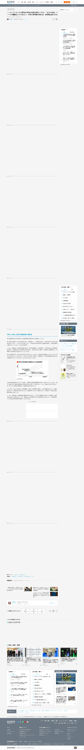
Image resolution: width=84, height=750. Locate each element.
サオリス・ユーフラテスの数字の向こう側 (42, 676)
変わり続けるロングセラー (68, 306)
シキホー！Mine (22, 736)
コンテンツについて (71, 731)
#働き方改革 (21, 574)
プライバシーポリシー (22, 744)
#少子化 (15, 574)
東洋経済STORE (23, 733)
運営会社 (20, 741)
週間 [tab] (72, 289)
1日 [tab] (64, 289)
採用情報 (25, 741)
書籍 (51, 2)
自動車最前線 (65, 300)
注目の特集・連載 (64, 323)
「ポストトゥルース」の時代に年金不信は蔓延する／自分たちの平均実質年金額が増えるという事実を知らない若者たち (41, 594)
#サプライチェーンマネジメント (67, 347)
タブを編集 (74, 5)
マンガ (36, 2)
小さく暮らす (65, 297)
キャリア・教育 (23, 5)
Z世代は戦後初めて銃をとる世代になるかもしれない (70, 358)
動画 (33, 2)
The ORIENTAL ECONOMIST (25, 729)
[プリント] (56, 19)
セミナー (41, 2)
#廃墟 (67, 345)
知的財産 (29, 744)
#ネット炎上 (63, 345)
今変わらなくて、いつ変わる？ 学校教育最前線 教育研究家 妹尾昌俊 (69, 309)
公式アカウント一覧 (32, 741)
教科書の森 (57, 733)
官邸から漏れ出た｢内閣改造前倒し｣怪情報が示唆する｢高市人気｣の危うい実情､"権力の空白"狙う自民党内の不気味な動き (15, 660)
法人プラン (69, 735)
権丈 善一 (11, 19)
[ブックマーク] (53, 19)
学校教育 (8, 729)
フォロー (25, 19)
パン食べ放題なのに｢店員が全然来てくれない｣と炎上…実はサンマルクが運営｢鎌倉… (69, 47)
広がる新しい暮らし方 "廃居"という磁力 (69, 318)
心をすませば (68, 365)
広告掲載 (39, 741)
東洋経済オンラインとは (64, 9)
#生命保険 (13, 576)
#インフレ (69, 343)
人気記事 (29, 2)
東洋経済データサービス (43, 733)
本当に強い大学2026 (67, 303)
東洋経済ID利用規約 (47, 744)
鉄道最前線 (9, 733)
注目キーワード (64, 340)
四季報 (47, 2)
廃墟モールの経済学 (67, 294)
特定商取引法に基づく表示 (37, 744)
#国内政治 (71, 345)
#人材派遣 (19, 576)
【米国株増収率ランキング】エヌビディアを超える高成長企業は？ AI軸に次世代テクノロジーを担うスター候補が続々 (33, 660)
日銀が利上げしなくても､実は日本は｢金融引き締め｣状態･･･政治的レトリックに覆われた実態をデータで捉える (51, 661)
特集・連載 (23, 2)
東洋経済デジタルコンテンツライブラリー (27, 735)
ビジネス (9, 5)
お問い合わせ (62, 744)
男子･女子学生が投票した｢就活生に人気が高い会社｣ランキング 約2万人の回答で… (69, 41)
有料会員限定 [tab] (72, 32)
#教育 (73, 349)
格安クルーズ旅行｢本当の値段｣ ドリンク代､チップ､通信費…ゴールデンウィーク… (69, 59)
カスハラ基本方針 (55, 744)
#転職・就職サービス (28, 576)
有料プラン (69, 733)
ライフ (29, 5)
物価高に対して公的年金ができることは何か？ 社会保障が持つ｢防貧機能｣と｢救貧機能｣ (41, 589)
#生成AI (62, 349)
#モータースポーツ (67, 349)
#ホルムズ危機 (63, 343)
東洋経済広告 (57, 729)
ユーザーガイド (70, 736)
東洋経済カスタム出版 (59, 731)
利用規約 (68, 738)
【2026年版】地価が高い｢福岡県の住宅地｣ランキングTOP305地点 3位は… (69, 35)
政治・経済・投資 (15, 5)
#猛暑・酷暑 (73, 343)
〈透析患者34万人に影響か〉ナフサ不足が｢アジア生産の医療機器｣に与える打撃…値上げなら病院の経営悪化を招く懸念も (61, 699)
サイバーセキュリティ (11, 731)
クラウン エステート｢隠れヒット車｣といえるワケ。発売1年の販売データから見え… (69, 53)
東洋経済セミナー (42, 735)
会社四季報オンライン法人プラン (45, 731)
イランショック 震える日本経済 (67, 335)
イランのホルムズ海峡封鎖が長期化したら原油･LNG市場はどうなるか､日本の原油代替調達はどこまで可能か (61, 690)
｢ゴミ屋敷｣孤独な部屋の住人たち (69, 315)
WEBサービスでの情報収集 (12, 744)
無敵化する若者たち (70, 373)
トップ (18, 2)
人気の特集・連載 (65, 287)
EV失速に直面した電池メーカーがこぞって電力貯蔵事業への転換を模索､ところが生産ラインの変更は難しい (69, 659)
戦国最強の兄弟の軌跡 (67, 312)
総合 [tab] (64, 32)
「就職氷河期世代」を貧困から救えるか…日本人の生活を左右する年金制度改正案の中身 (15, 589)
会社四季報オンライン (24, 731)
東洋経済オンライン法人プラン (45, 729)
